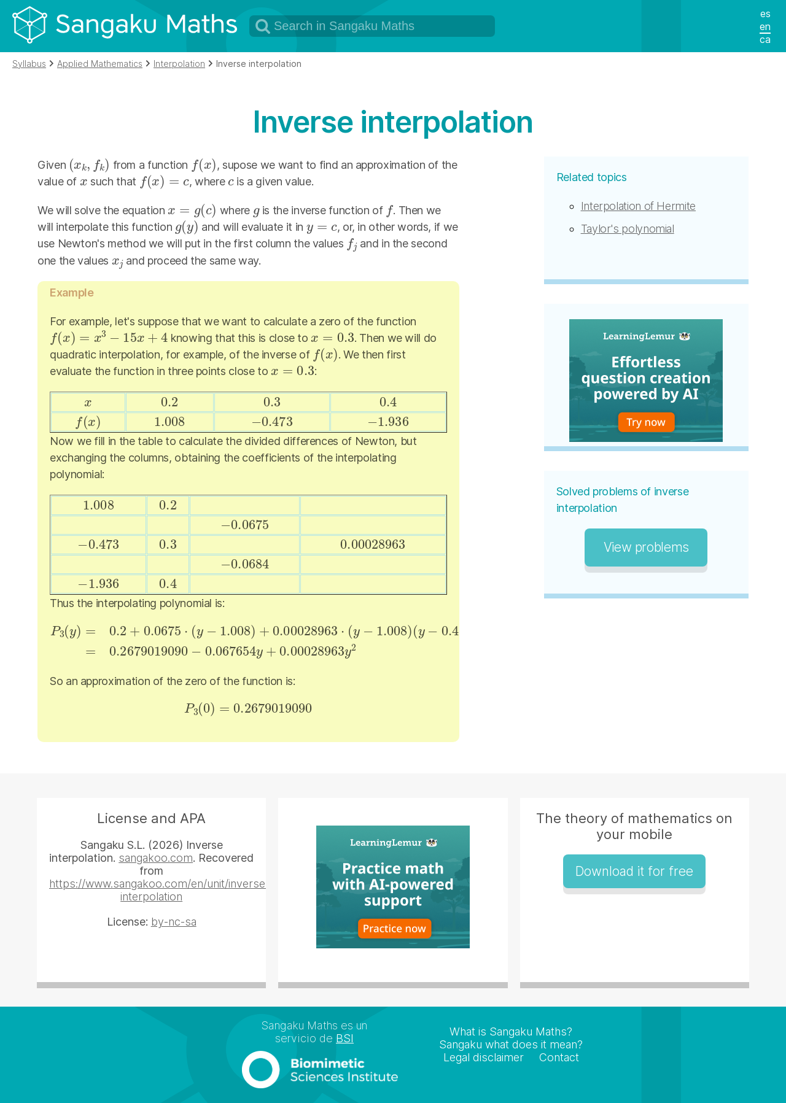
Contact (559, 1057)
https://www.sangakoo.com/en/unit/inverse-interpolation (159, 890)
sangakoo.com (156, 857)
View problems (646, 547)
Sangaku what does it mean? (511, 1044)
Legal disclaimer (483, 1057)
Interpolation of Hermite (638, 205)
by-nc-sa (173, 921)
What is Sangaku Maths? (510, 1031)
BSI (345, 1038)
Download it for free (634, 871)
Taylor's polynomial (627, 228)
